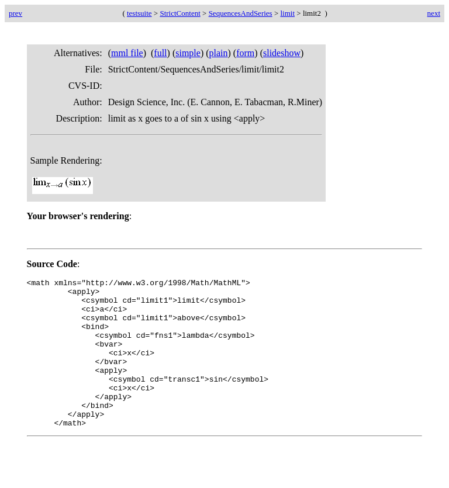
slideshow (282, 53)
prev (15, 13)
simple (188, 53)
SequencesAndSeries (240, 13)
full (160, 53)
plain (218, 53)
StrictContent (180, 13)
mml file (127, 53)
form (245, 53)
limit (288, 13)
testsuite (139, 13)
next (433, 13)
